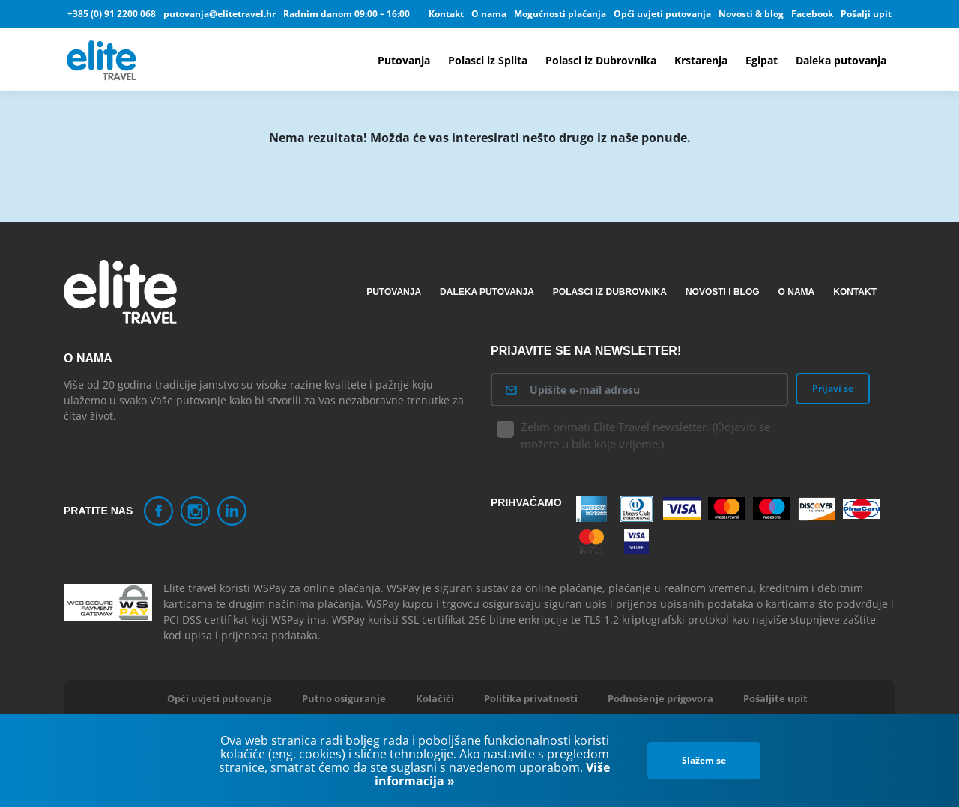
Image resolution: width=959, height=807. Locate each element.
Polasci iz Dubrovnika (600, 60)
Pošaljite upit (775, 698)
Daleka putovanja (841, 60)
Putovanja (404, 60)
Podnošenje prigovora (660, 698)
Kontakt (446, 13)
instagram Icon (195, 511)
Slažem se (704, 760)
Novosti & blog (751, 13)
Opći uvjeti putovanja (662, 13)
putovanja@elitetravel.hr (219, 13)
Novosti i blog (723, 292)
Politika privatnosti (531, 698)
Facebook (812, 13)
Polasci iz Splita (487, 60)
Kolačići (435, 698)
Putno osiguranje (344, 698)
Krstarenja (700, 60)
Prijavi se (832, 388)
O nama (488, 13)
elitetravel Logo (103, 59)
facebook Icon (158, 511)
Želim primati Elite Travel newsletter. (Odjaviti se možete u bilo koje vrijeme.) (634, 435)
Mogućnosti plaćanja (560, 13)
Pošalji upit (866, 13)
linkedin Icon (231, 511)
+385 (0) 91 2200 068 (111, 13)
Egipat (761, 60)
